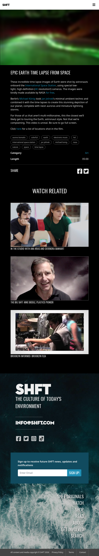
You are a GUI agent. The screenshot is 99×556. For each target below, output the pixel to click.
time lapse (39, 147)
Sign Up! (74, 472)
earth (45, 137)
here (18, 128)
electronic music (61, 137)
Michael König (27, 98)
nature (15, 147)
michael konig (61, 142)
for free (50, 92)
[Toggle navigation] (94, 5)
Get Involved (72, 529)
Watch (78, 503)
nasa (75, 142)
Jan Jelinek (47, 98)
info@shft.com (34, 423)
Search (77, 536)
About (78, 522)
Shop (79, 509)
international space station (24, 142)
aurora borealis (19, 137)
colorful (34, 137)
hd (74, 137)
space (26, 147)
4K (36, 89)
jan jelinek (45, 142)
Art (87, 153)
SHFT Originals (70, 496)
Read (79, 516)
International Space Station (40, 85)
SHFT (6, 4)
